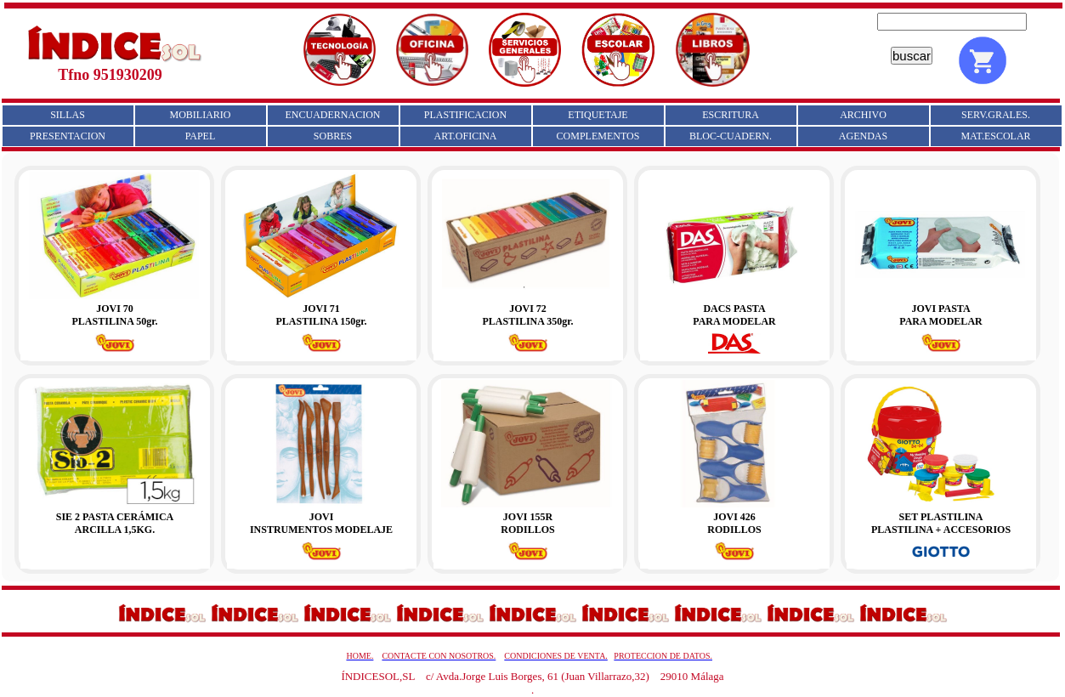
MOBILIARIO (200, 115)
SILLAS (67, 115)
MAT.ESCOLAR (995, 136)
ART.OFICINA (464, 136)
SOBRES (333, 136)
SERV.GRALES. (995, 115)
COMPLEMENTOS (598, 136)
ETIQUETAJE (597, 115)
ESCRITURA (730, 115)
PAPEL (200, 136)
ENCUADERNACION (333, 115)
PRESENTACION (67, 136)
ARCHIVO (863, 115)
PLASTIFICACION (465, 115)
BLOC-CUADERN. (730, 136)
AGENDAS (863, 136)
